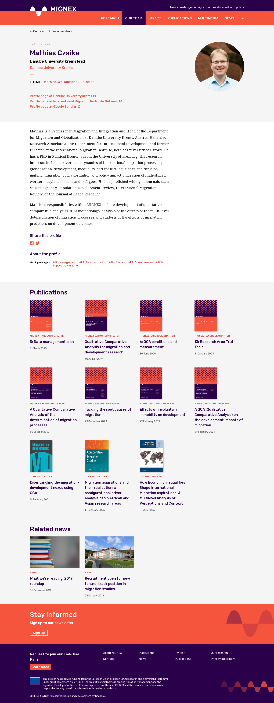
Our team (133, 18)
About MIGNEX (112, 653)
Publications (180, 18)
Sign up (39, 633)
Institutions (146, 653)
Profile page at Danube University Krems (63, 96)
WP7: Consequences (140, 262)
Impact (155, 18)
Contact (108, 658)
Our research (219, 653)
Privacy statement (223, 658)
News (229, 18)
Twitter (180, 653)
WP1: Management (64, 262)
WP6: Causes (117, 262)
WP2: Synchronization (92, 262)
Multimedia (208, 18)
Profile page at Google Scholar (55, 106)
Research (110, 18)
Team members (62, 31)
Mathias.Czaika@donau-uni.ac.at (69, 82)
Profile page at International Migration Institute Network (76, 101)
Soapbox (100, 696)
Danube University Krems (51, 68)
